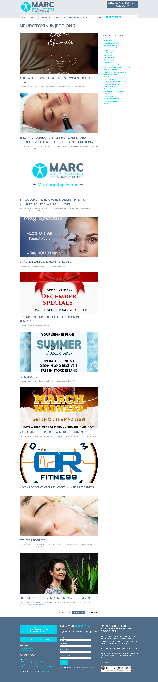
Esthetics (107, 62)
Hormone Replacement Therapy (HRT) (117, 67)
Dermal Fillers (108, 53)
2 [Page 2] (87, 612)
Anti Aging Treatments (111, 45)
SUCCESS (86, 17)
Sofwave (107, 94)
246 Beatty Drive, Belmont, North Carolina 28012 (36, 667)
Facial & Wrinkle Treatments (113, 65)
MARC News (108, 41)
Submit (64, 662)
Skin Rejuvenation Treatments (114, 91)
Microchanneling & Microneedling (115, 72)
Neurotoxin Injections (111, 77)
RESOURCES (74, 17)
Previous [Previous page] (65, 612)
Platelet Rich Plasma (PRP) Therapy (116, 82)
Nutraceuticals (109, 79)
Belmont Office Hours (27, 650)
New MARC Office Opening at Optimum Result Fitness (57, 487)
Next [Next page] (94, 612)
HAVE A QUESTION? (38, 639)
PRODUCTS (60, 17)
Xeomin (106, 103)
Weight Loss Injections (111, 99)
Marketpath (45, 671)
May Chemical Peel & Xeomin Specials (45, 261)
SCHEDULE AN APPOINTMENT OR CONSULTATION (38, 629)
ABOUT (33, 17)
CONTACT (99, 17)
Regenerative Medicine (111, 84)
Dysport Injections (110, 60)
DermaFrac (108, 55)
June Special (28, 376)
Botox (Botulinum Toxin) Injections (115, 48)
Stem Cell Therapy (110, 96)
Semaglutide (108, 89)
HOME (24, 17)
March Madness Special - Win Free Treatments (53, 432)
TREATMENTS (46, 17)
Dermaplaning (109, 57)
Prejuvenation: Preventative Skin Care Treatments (56, 597)
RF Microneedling (109, 86)
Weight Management (111, 101)
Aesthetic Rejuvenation (111, 43)
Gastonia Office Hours (27, 648)
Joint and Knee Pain (110, 70)
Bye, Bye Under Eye (32, 540)
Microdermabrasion (110, 74)
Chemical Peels (109, 50)
